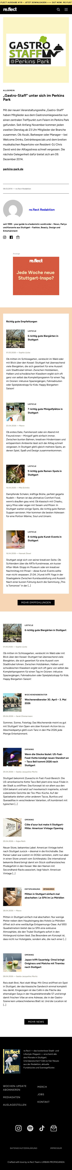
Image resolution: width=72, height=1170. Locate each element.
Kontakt (43, 1101)
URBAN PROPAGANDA (53, 1162)
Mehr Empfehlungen (36, 602)
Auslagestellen (14, 1104)
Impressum (56, 1148)
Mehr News (36, 1021)
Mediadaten (11, 1097)
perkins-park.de (13, 169)
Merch (42, 1086)
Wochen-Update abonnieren (15, 1088)
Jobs (40, 1094)
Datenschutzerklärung (23, 1148)
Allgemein (9, 90)
